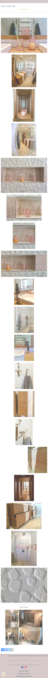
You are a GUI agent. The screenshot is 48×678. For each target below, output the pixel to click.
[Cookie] (4, 674)
